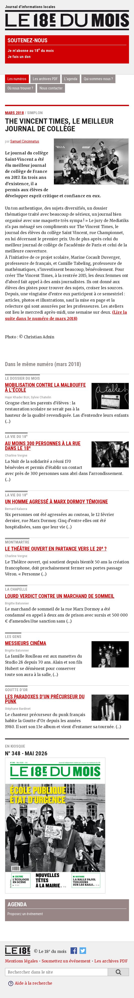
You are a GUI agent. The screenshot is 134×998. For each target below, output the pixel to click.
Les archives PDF (45, 79)
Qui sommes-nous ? (98, 79)
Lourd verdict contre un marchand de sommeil (59, 596)
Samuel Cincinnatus (24, 141)
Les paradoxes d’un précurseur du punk (45, 699)
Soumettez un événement (66, 961)
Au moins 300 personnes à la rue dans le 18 (43, 446)
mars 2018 (14, 113)
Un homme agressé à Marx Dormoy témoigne (56, 502)
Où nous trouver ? (20, 88)
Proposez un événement (25, 914)
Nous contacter (51, 88)
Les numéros (17, 79)
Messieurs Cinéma (25, 643)
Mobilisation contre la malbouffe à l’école (45, 387)
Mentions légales (21, 961)
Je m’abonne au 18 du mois (31, 50)
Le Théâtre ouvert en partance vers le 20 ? (56, 549)
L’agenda (70, 79)
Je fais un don (19, 56)
